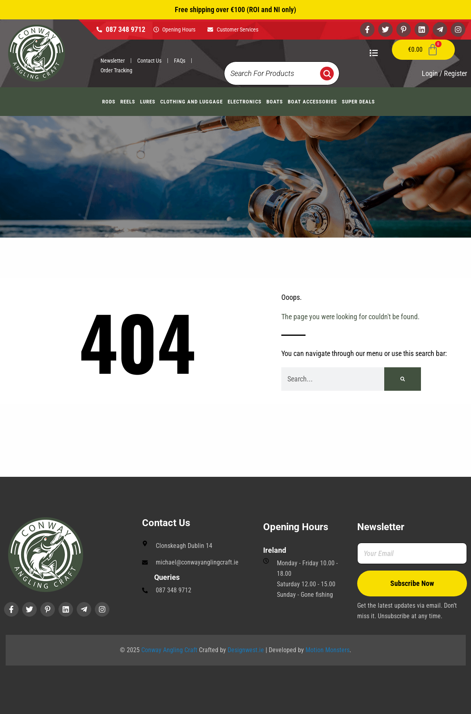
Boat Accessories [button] (312, 102)
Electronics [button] (245, 102)
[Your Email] (412, 553)
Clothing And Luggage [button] (191, 102)
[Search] (402, 379)
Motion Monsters (328, 650)
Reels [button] (127, 102)
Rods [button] (108, 102)
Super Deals (358, 102)
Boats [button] (274, 102)
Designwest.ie (246, 650)
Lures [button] (147, 102)
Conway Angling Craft (169, 650)
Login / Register (444, 73)
